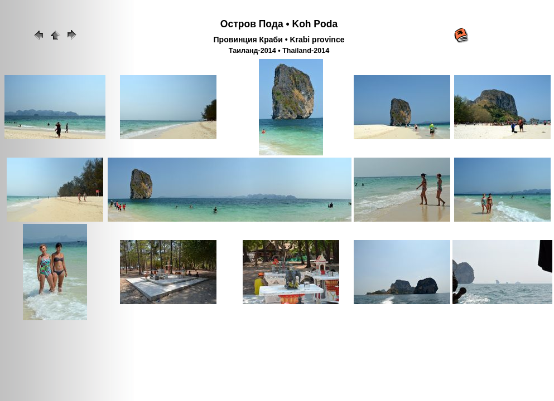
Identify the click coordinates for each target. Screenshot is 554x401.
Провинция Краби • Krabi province (279, 39)
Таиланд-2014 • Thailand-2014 (279, 51)
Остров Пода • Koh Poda (279, 24)
